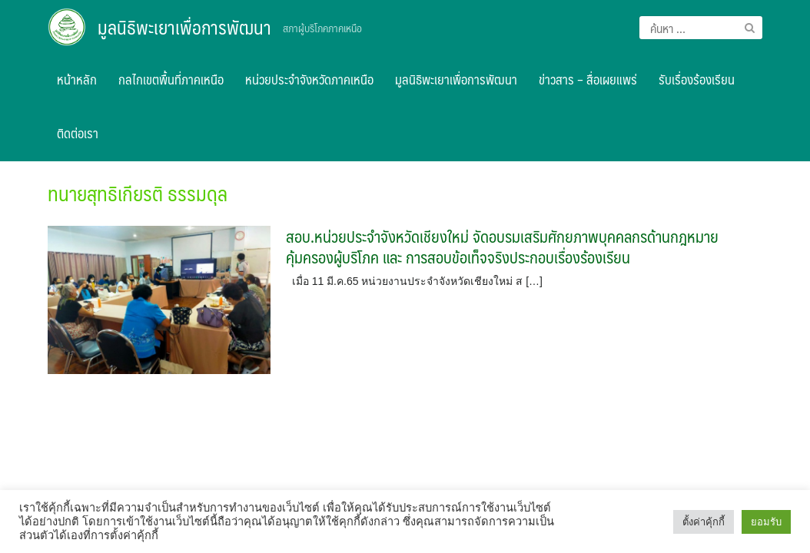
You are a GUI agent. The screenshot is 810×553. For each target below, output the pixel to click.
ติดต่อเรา (77, 133)
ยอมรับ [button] (766, 522)
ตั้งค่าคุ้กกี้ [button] (703, 522)
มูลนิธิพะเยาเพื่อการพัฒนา (184, 27)
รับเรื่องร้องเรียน (697, 79)
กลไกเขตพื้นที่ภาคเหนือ (171, 79)
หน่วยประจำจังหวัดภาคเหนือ (309, 79)
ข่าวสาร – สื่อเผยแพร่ (588, 79)
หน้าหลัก (77, 79)
